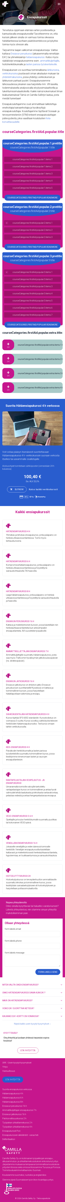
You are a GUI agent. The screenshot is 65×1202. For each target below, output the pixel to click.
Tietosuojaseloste (43, 1198)
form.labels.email (13, 929)
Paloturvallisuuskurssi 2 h (14, 1118)
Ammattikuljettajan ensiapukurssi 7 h (19, 1110)
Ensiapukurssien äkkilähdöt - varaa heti (20, 1135)
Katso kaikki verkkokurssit (43, 489)
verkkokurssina (10, 73)
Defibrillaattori (8, 1139)
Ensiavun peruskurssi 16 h (14, 1106)
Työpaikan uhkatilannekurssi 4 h (17, 1127)
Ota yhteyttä (27, 1050)
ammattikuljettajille (49, 60)
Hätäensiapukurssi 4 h (13, 455)
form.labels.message (14, 953)
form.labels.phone (13, 941)
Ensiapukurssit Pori (11, 1131)
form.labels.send (47, 972)
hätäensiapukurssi (35, 57)
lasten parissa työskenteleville (41, 64)
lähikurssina (53, 70)
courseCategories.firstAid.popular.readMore (32, 197)
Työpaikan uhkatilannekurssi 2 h (17, 1122)
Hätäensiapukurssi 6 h (12, 1097)
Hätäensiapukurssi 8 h (12, 1102)
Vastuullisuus (8, 1071)
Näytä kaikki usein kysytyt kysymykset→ (32, 1024)
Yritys (5, 1067)
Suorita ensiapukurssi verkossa (17, 1089)
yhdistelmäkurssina (12, 77)
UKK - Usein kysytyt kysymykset (16, 1062)
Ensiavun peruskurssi (21, 53)
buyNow (16, 489)
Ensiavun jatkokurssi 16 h (14, 1114)
